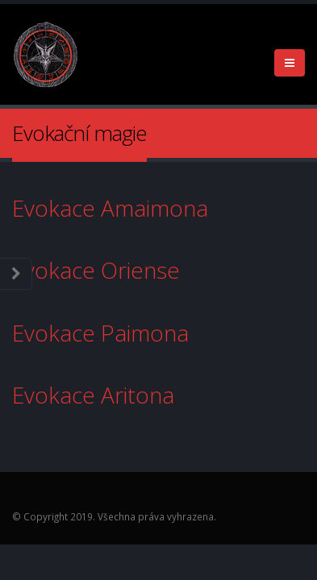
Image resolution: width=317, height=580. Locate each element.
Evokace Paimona (111, 332)
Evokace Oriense (110, 270)
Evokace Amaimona (124, 208)
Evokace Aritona (96, 394)
